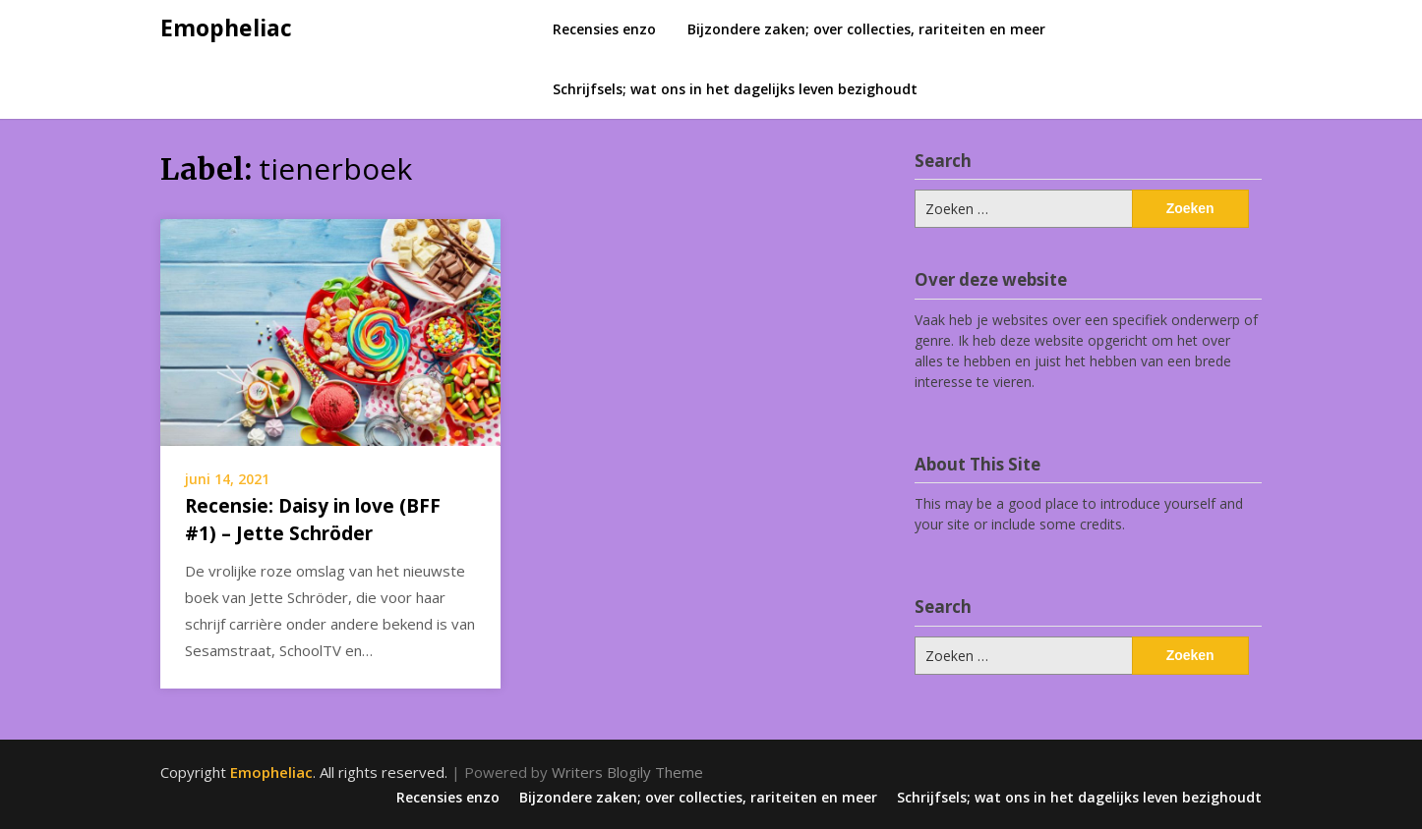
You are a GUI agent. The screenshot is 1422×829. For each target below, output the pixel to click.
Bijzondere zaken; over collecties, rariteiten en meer (866, 29)
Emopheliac (226, 27)
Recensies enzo (604, 29)
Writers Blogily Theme (627, 772)
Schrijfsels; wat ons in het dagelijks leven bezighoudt (735, 89)
